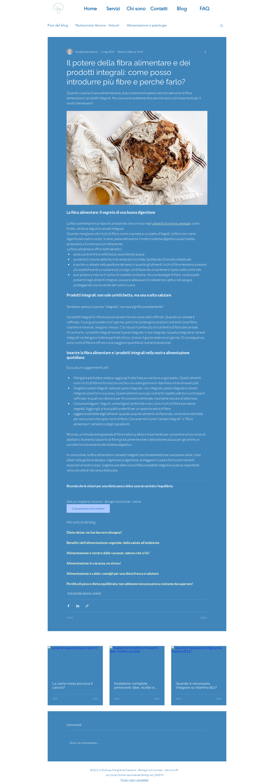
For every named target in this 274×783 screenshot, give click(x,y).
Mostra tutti (219, 639)
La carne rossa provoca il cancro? (72, 685)
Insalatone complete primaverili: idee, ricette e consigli (134, 685)
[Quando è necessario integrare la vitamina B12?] (198, 661)
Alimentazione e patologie (147, 25)
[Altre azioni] (205, 51)
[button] (221, 25)
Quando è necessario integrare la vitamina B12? (196, 685)
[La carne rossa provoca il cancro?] (75, 661)
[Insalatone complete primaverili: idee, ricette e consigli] (137, 661)
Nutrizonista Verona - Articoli (97, 25)
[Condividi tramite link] (87, 606)
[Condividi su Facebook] (68, 606)
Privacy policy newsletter (135, 779)
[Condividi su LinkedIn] (78, 606)
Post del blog (58, 25)
